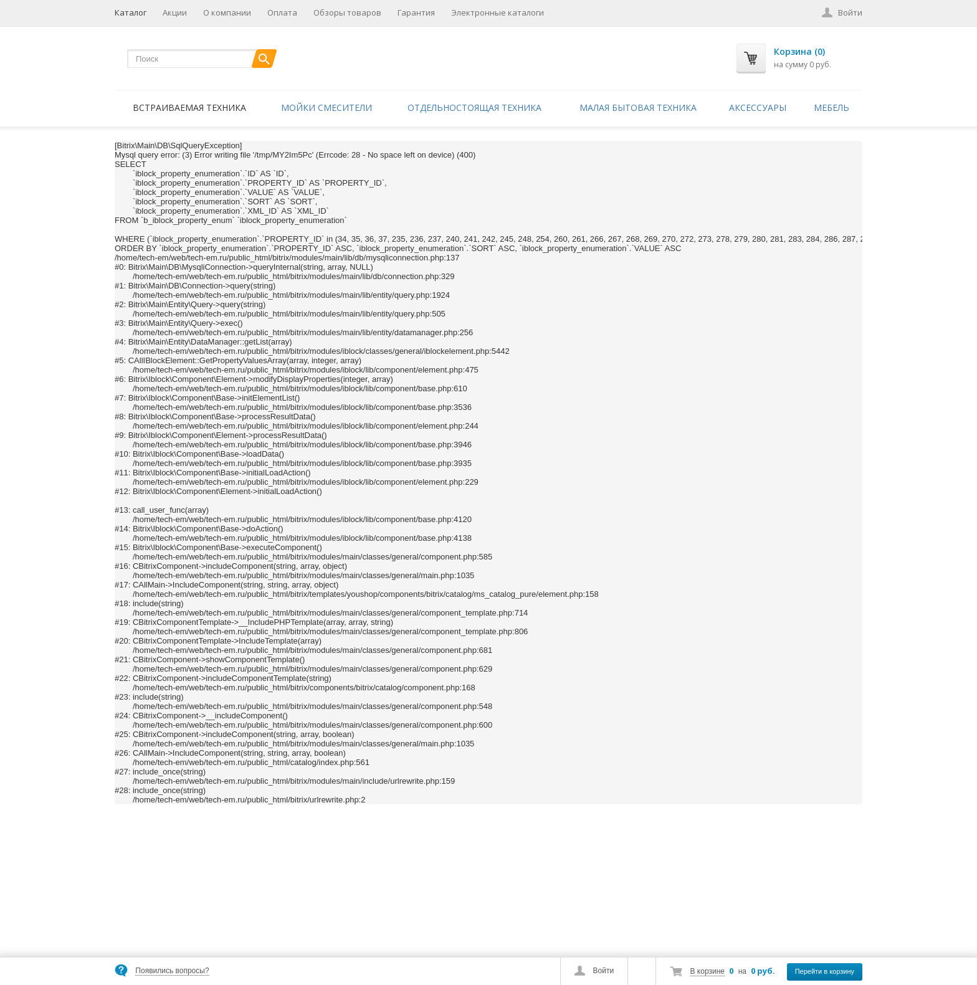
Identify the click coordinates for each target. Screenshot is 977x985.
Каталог (130, 12)
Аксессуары (757, 107)
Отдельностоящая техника (474, 107)
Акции (175, 12)
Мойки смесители (326, 107)
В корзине (707, 971)
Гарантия (416, 12)
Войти (603, 970)
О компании (227, 12)
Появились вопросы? (172, 970)
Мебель (831, 107)
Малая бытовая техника (638, 107)
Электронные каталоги (497, 12)
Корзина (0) (799, 51)
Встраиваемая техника (189, 107)
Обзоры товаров (347, 12)
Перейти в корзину (824, 971)
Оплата (282, 12)
